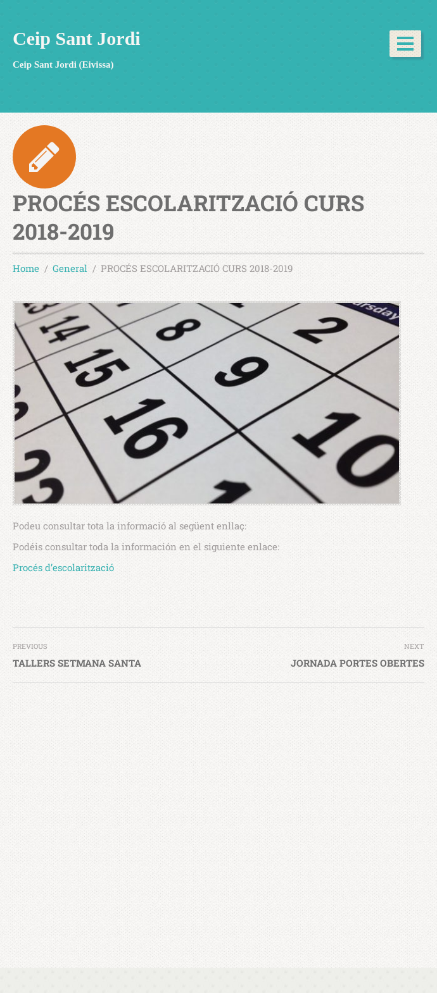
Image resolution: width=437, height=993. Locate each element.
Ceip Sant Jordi (77, 38)
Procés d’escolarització (63, 567)
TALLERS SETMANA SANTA (77, 663)
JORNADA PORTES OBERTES (357, 663)
